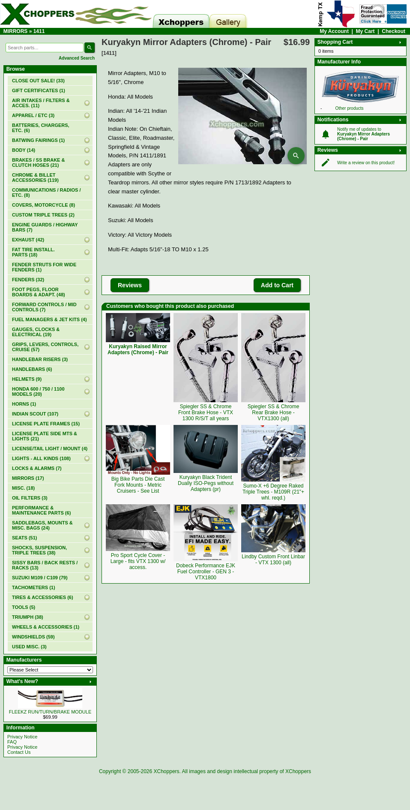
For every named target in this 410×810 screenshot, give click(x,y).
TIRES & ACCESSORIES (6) (42, 597)
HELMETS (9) (27, 379)
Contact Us (18, 752)
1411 (39, 31)
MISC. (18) (23, 488)
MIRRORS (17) (28, 478)
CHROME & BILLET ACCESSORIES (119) (35, 177)
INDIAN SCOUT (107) (35, 413)
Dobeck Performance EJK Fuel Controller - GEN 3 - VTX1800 (205, 572)
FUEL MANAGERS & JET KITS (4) (49, 319)
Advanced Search (77, 58)
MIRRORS (15, 31)
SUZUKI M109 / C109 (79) (40, 577)
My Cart (365, 31)
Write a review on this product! (366, 162)
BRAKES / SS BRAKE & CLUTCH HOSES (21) (38, 162)
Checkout (393, 31)
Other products (349, 108)
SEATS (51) (24, 537)
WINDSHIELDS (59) (33, 636)
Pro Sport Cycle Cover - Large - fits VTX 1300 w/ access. (138, 561)
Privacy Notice (22, 736)
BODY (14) (23, 150)
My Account (334, 31)
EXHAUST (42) (28, 239)
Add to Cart (277, 285)
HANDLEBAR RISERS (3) (40, 359)
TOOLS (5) (23, 607)
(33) (38, 80)
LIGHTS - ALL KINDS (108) (41, 458)
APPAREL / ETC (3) (33, 115)
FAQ (12, 741)
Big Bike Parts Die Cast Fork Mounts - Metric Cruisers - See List (138, 485)
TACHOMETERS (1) (33, 587)
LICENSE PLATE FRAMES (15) (46, 423)
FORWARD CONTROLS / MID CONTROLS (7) (44, 307)
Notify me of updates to (363, 134)
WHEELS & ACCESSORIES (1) (45, 626)
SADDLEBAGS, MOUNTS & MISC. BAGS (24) (42, 525)
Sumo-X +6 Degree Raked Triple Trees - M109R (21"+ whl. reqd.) (273, 492)
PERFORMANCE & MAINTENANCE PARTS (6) (41, 510)
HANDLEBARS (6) (32, 369)
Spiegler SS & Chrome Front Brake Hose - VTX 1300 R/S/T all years (205, 412)
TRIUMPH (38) (27, 617)
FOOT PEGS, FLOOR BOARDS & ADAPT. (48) (38, 292)
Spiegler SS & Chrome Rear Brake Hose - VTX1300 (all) (273, 412)
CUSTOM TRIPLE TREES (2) (43, 214)
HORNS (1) (24, 404)
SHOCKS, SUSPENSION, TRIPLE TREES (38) (39, 550)
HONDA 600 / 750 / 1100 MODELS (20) (38, 391)
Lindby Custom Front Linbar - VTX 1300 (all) (273, 560)
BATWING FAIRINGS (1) (38, 140)
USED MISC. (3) (29, 646)
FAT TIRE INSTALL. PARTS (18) (33, 252)
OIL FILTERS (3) (30, 497)
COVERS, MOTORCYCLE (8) (43, 205)
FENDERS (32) (28, 279)
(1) (38, 90)
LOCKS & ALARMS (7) (37, 468)
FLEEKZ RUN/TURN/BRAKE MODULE (50, 711)
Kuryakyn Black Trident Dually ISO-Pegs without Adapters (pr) (205, 483)
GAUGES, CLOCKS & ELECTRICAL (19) (36, 332)
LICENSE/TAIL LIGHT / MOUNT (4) (49, 448)
